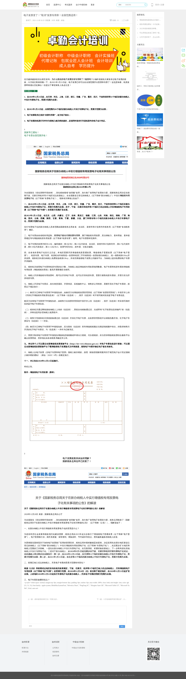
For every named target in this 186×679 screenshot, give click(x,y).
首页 (48, 5)
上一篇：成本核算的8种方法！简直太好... (43, 599)
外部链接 (25, 652)
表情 (30, 626)
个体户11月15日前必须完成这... (148, 109)
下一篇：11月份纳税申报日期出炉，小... (111, 599)
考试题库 (68, 5)
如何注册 (55, 656)
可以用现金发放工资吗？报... (150, 33)
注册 (162, 5)
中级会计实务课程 (78, 648)
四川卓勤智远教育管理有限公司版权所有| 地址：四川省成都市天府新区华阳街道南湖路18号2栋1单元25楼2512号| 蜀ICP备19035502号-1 (93, 675)
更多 (93, 5)
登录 (157, 5)
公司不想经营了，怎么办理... (150, 37)
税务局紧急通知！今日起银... (150, 24)
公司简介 (55, 648)
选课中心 (57, 5)
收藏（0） (115, 20)
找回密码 (55, 652)
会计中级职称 (81, 5)
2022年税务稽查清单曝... (148, 28)
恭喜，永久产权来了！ (145, 151)
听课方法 (25, 648)
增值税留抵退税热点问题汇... (150, 20)
